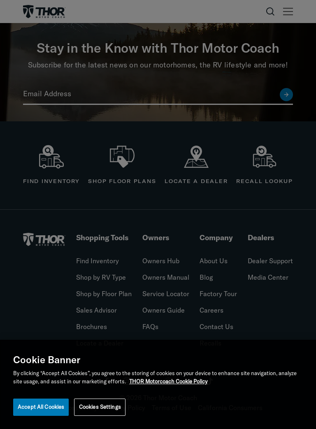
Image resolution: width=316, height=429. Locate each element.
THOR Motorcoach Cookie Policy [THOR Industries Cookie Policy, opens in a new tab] (168, 383)
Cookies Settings (100, 409)
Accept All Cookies (41, 409)
